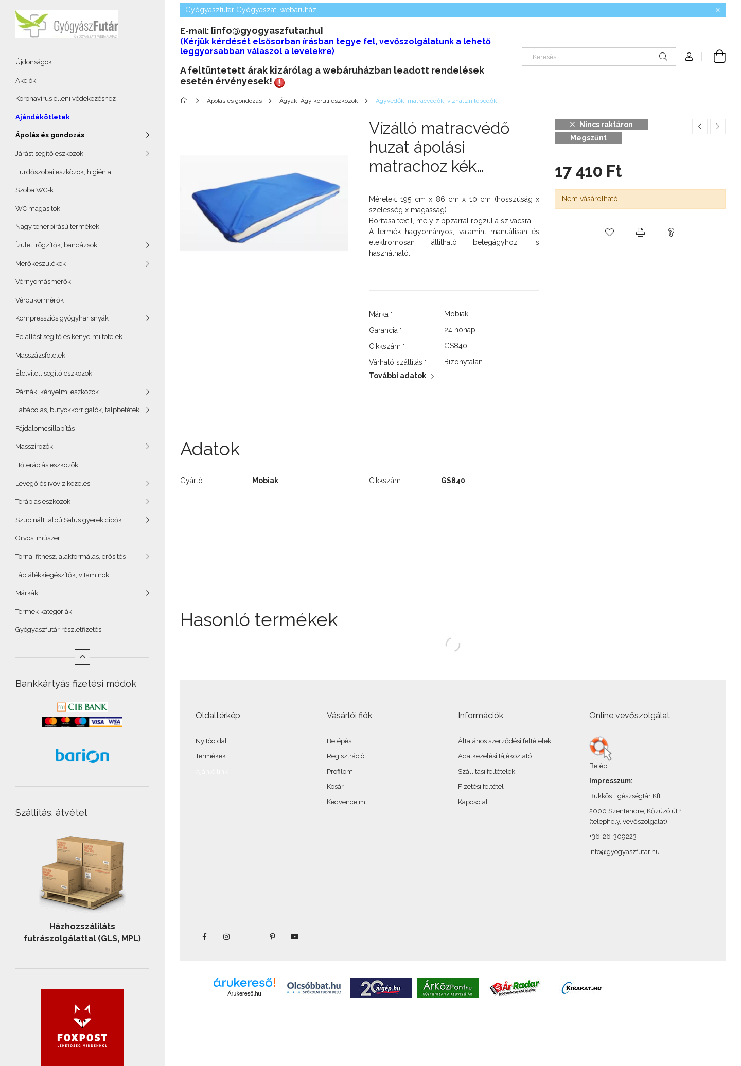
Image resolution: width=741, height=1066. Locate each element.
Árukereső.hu (244, 993)
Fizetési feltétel (481, 786)
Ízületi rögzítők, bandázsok (56, 245)
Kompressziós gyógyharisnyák (62, 318)
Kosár (335, 786)
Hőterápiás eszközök (46, 465)
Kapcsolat (473, 802)
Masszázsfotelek (40, 355)
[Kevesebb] (82, 657)
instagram (227, 937)
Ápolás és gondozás (49, 135)
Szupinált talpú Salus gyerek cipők (68, 520)
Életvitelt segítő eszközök (53, 373)
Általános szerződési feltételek (504, 741)
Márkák (26, 593)
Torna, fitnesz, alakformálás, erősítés (70, 556)
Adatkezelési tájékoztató (495, 756)
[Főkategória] (185, 100)
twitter (249, 937)
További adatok (397, 375)
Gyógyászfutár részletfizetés (58, 629)
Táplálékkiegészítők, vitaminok (62, 575)
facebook (204, 937)
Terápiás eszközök (42, 501)
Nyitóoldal (211, 741)
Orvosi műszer (37, 538)
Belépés (339, 741)
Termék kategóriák (43, 611)
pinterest (272, 937)
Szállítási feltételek (486, 771)
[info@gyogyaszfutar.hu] (267, 30)
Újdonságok (33, 62)
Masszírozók (34, 446)
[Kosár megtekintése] (714, 56)
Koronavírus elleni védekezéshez (65, 98)
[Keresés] (599, 56)
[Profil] (689, 56)
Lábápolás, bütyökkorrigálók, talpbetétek (77, 410)
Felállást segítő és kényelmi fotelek (68, 337)
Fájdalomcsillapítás (45, 428)
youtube (295, 937)
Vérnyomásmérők (43, 282)
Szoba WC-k (34, 190)
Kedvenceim (346, 802)
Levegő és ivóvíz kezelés (52, 483)
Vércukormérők (39, 300)
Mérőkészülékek (40, 264)
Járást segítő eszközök (49, 153)
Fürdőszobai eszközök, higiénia (63, 172)
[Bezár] (718, 10)
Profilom (340, 771)
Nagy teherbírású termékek (57, 226)
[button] (609, 232)
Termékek (211, 756)
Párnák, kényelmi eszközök (57, 392)
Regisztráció (345, 756)
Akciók (25, 80)
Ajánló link (212, 771)
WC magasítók (37, 208)
